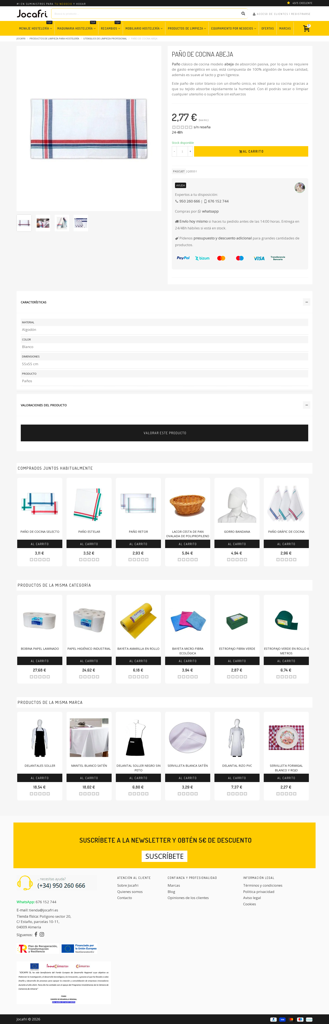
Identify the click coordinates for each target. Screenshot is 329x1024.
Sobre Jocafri (127, 885)
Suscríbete (164, 856)
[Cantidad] (182, 151)
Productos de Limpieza (185, 28)
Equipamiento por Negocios (232, 28)
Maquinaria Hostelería (76, 26)
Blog (171, 891)
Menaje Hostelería (35, 26)
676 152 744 (46, 901)
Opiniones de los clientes (188, 897)
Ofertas (267, 28)
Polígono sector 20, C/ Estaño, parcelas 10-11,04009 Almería (44, 921)
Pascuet (179, 171)
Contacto (124, 897)
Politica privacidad (258, 891)
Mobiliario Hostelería (142, 28)
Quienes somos (130, 891)
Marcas (285, 28)
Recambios (111, 26)
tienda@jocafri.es (43, 910)
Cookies (249, 904)
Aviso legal (252, 897)
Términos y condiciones (262, 885)
